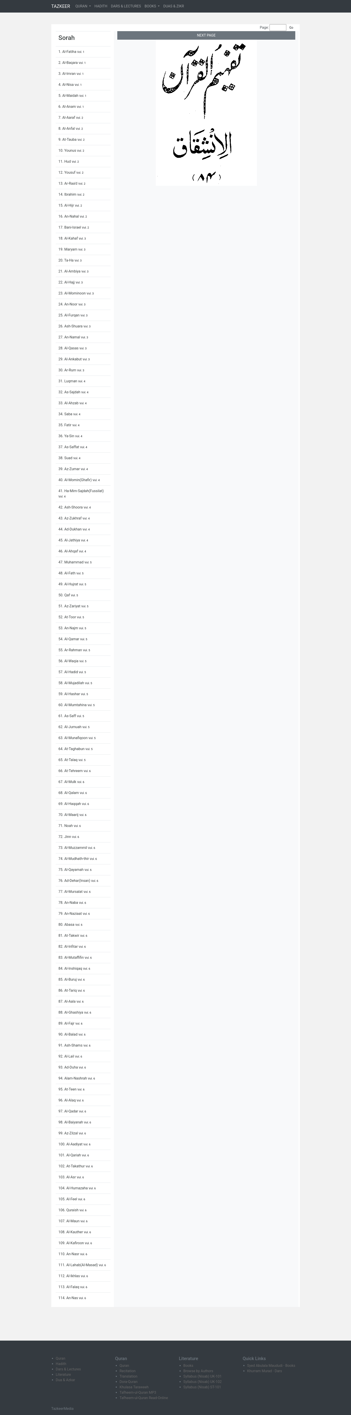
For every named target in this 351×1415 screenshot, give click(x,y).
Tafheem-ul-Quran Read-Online (144, 1398)
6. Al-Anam (67, 106)
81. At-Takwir (69, 935)
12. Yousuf (67, 172)
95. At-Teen (67, 1089)
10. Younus (67, 150)
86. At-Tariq (68, 990)
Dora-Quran (128, 1382)
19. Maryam (68, 249)
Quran (60, 1358)
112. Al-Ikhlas (69, 1276)
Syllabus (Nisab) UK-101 (202, 1376)
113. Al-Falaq (69, 1287)
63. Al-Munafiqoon (73, 738)
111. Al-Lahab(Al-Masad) (78, 1265)
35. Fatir (65, 425)
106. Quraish (68, 1210)
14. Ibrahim (67, 194)
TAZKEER (60, 6)
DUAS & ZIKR (173, 6)
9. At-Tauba (67, 139)
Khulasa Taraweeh (134, 1387)
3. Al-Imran (67, 73)
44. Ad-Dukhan (70, 529)
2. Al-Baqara (68, 63)
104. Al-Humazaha (73, 1188)
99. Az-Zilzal (68, 1133)
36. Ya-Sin (66, 436)
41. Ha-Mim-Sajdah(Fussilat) (81, 491)
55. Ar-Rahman (70, 650)
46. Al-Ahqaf (68, 551)
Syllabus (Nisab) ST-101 (202, 1387)
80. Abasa (66, 924)
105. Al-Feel (68, 1199)
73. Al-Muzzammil (73, 848)
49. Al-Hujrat (68, 584)
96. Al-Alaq (67, 1100)
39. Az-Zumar (69, 469)
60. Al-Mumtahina (73, 705)
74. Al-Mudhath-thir (74, 859)
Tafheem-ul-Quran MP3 (138, 1392)
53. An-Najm (68, 628)
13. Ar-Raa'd (68, 183)
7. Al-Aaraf (67, 117)
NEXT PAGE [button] (206, 35)
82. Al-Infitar (68, 946)
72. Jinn (65, 837)
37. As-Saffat (69, 447)
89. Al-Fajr (66, 1023)
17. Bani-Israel (70, 227)
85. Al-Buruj (68, 979)
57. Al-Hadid (68, 672)
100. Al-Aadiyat (70, 1144)
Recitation (128, 1371)
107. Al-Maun (69, 1221)
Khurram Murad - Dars (264, 1371)
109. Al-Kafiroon (71, 1243)
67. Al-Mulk (67, 782)
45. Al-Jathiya (69, 540)
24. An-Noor (68, 304)
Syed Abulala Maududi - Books (271, 1365)
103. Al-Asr (67, 1177)
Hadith (61, 1364)
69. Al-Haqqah (70, 804)
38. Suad (65, 458)
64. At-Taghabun (72, 749)
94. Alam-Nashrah (73, 1078)
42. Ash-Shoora (70, 507)
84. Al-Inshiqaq (70, 968)
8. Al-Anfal (67, 128)
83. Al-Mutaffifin (71, 957)
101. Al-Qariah (70, 1155)
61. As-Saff (67, 716)
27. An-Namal (69, 337)
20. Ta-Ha (66, 260)
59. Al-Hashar (69, 694)
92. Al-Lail (66, 1056)
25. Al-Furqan (69, 315)
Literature (63, 1374)
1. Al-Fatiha (67, 52)
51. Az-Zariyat (69, 606)
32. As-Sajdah (69, 392)
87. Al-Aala (67, 1001)
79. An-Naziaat (70, 913)
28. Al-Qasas (68, 348)
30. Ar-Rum (67, 370)
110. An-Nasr (69, 1254)
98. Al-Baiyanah (71, 1122)
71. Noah (66, 826)
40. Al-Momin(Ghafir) (75, 480)
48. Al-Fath (67, 573)
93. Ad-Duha (68, 1067)
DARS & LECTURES (126, 6)
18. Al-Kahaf (68, 238)
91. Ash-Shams (70, 1045)
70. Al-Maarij (68, 815)
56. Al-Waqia (68, 661)
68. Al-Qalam (69, 793)
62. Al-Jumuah (70, 727)
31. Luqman (68, 381)
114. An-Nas (68, 1298)
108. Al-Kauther (71, 1232)
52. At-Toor (67, 617)
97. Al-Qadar (68, 1111)
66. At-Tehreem (70, 771)
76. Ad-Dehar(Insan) (74, 880)
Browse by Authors (198, 1371)
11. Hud (65, 161)
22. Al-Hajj (67, 282)
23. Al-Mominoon (72, 293)
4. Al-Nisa (66, 84)
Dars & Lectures (68, 1369)
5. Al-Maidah (68, 95)
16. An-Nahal (69, 216)
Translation (128, 1376)
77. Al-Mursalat (70, 891)
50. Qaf (64, 595)
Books (188, 1365)
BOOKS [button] (151, 6)
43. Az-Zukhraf (70, 518)
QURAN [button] (81, 6)
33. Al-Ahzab (68, 403)
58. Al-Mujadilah (71, 683)
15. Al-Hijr (66, 205)
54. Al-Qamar (69, 639)
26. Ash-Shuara (70, 326)
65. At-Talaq (68, 760)
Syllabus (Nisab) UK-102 (202, 1382)
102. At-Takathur (72, 1166)
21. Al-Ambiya (69, 271)
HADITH (100, 6)
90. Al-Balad (68, 1034)
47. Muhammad (71, 562)
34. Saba (65, 414)
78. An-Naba (68, 902)
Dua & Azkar (65, 1380)
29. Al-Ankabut (70, 359)
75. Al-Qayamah (71, 870)
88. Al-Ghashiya (71, 1012)
